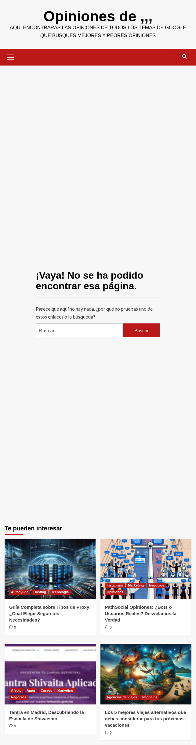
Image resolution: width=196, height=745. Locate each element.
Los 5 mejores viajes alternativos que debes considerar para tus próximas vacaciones (145, 719)
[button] (11, 56)
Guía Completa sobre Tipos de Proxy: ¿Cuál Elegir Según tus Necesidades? (50, 613)
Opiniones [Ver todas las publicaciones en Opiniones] (115, 592)
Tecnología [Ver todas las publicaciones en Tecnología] (60, 592)
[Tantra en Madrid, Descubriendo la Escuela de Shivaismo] (50, 674)
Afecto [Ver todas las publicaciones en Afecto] (16, 690)
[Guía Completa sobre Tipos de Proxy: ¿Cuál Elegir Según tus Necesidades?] (50, 569)
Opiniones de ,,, (97, 16)
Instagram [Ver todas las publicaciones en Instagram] (115, 585)
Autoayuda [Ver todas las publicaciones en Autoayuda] (19, 592)
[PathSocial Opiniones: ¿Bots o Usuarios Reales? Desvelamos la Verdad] (146, 569)
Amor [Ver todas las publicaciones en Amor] (31, 690)
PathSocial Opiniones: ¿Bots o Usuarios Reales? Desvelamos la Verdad (140, 613)
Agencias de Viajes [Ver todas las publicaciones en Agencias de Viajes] (122, 697)
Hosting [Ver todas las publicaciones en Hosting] (40, 592)
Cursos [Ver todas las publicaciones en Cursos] (46, 690)
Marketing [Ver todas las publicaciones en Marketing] (136, 585)
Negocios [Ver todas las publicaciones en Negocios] (156, 585)
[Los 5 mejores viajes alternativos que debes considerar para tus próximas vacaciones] (146, 674)
